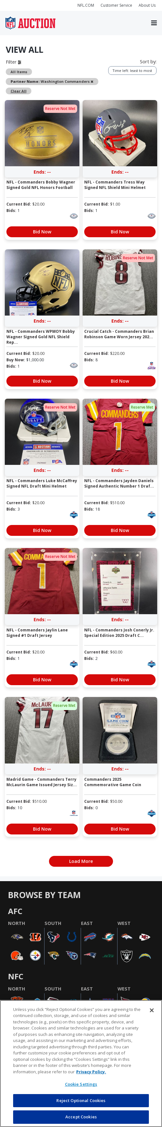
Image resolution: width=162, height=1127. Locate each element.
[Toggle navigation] (154, 23)
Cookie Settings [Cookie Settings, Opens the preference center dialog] (81, 1084)
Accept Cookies (81, 1117)
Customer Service (116, 5)
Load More (81, 861)
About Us (147, 5)
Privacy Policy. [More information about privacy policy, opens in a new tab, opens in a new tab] (91, 1072)
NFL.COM (85, 5)
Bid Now (42, 232)
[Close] (152, 1010)
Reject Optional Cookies (80, 1100)
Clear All (19, 91)
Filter (13, 62)
